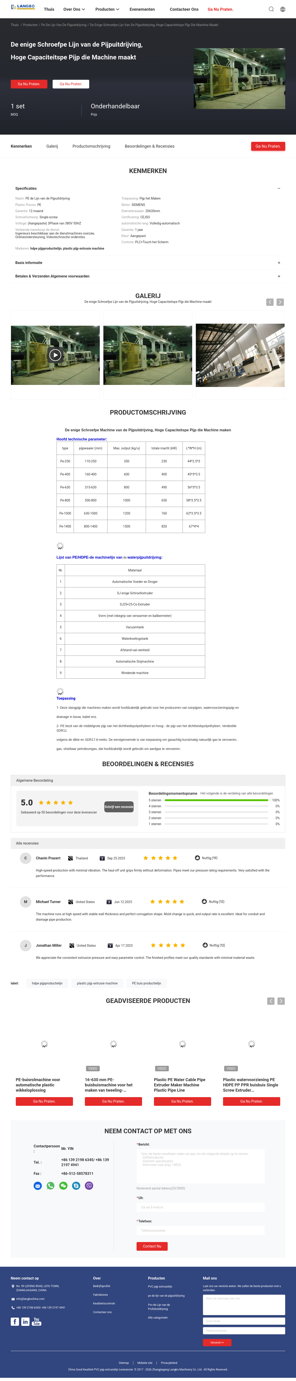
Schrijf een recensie (119, 807)
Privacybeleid (169, 1363)
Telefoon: (145, 1221)
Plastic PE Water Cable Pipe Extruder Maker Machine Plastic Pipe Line (179, 1085)
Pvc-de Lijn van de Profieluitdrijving (159, 1307)
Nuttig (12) (216, 902)
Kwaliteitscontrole (104, 1303)
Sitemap (124, 1363)
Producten (30, 25)
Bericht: (144, 1144)
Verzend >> (217, 1342)
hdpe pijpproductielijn (47, 983)
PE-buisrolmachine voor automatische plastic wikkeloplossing (38, 1085)
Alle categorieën (158, 1317)
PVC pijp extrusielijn (160, 1286)
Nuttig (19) (209, 858)
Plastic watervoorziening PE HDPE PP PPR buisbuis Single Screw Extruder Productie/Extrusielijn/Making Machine (250, 1090)
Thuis (15, 25)
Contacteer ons (102, 1312)
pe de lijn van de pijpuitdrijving (63, 25)
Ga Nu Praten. (29, 84)
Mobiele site (144, 1363)
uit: (140, 1198)
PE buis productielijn (146, 983)
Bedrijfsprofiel (101, 1286)
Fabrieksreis (100, 1294)
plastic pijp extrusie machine (97, 983)
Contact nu (152, 1246)
